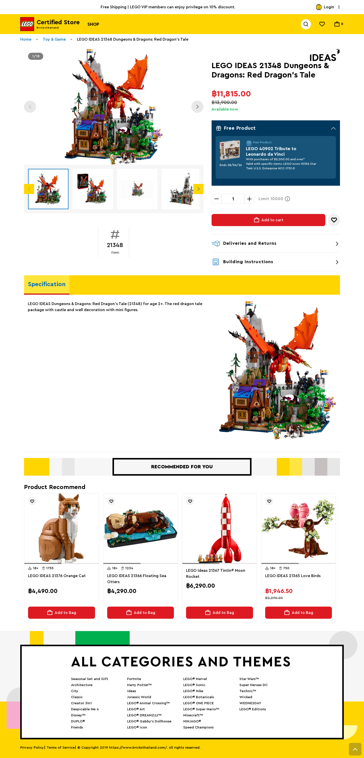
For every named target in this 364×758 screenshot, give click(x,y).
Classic (77, 697)
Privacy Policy (32, 747)
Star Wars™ (249, 679)
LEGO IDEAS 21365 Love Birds (293, 576)
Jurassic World (139, 697)
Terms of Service (61, 747)
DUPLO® (78, 721)
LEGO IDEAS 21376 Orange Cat (57, 576)
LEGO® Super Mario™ (201, 709)
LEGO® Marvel (195, 679)
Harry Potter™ (139, 685)
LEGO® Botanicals (198, 697)
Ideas (131, 691)
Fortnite (134, 679)
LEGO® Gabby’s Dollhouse (149, 721)
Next (197, 107)
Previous (30, 107)
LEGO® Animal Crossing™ (148, 703)
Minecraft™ (193, 715)
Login (325, 7)
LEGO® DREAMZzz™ (144, 715)
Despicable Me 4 (85, 709)
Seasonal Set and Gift (89, 679)
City (74, 691)
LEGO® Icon (137, 727)
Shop (93, 24)
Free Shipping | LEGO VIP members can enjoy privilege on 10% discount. (168, 7)
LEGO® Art (136, 709)
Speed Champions (198, 727)
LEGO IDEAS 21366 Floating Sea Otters (136, 579)
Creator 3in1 (81, 703)
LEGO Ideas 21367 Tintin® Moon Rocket (215, 573)
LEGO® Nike (193, 691)
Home (25, 39)
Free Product (276, 128)
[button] (42, 563)
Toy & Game (54, 39)
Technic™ (247, 691)
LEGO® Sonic (194, 685)
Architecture (82, 685)
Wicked (245, 697)
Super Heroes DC (253, 685)
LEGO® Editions (252, 709)
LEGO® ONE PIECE (198, 703)
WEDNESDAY (250, 703)
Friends (77, 727)
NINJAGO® (192, 721)
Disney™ (78, 715)
